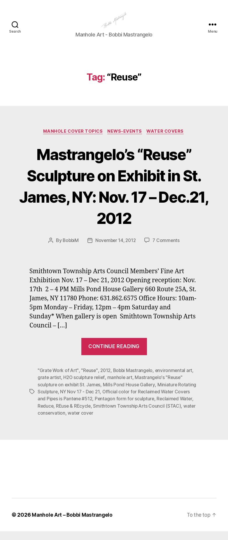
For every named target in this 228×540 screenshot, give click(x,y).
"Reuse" (90, 380)
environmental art (177, 380)
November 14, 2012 (115, 250)
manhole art (122, 387)
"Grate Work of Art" (59, 380)
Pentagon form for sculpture (126, 408)
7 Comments (167, 250)
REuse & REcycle (74, 415)
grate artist (50, 387)
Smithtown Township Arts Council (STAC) (139, 415)
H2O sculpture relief (85, 387)
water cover (95, 422)
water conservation (58, 422)
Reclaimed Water (177, 408)
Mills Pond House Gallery (130, 394)
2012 (107, 380)
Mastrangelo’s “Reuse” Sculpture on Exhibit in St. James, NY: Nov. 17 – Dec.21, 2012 (114, 195)
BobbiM (69, 250)
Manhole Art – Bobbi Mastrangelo (73, 523)
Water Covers (168, 140)
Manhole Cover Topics (71, 140)
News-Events (125, 140)
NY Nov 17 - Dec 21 (81, 401)
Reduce (46, 415)
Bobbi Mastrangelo (135, 380)
